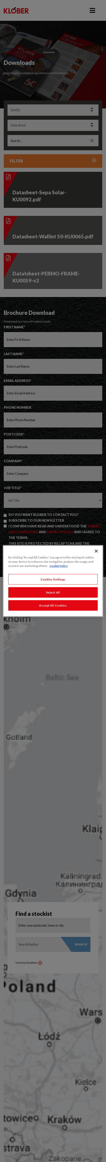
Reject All (53, 592)
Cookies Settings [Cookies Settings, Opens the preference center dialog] (53, 579)
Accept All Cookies (53, 605)
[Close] (96, 551)
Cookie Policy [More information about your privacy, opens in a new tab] (59, 565)
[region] (53, 581)
